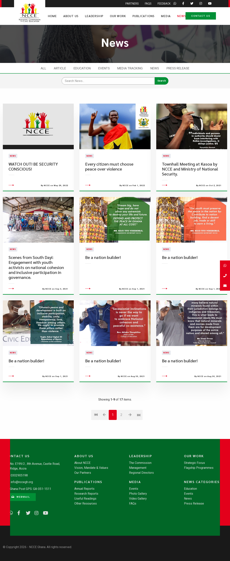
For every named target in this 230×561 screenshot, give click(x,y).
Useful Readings (85, 498)
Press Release (178, 68)
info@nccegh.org (22, 482)
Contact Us (200, 15)
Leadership (94, 16)
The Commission (140, 462)
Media (166, 16)
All (43, 68)
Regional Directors (141, 472)
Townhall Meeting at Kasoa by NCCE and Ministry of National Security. (190, 175)
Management (137, 467)
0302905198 (19, 475)
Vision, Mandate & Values (91, 467)
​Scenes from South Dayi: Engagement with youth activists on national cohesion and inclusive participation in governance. (36, 281)
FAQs (132, 503)
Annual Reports (84, 488)
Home (52, 16)
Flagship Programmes (198, 467)
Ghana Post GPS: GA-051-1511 (30, 489)
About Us (71, 16)
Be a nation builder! (103, 271)
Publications (143, 16)
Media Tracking (130, 68)
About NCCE (82, 462)
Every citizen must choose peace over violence (109, 173)
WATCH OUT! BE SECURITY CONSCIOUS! (33, 173)
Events (104, 68)
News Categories (202, 481)
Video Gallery (138, 498)
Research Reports (86, 493)
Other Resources (85, 503)
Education (82, 68)
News (181, 16)
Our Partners (82, 472)
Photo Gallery (138, 493)
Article (60, 68)
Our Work (118, 16)
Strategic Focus (194, 462)
